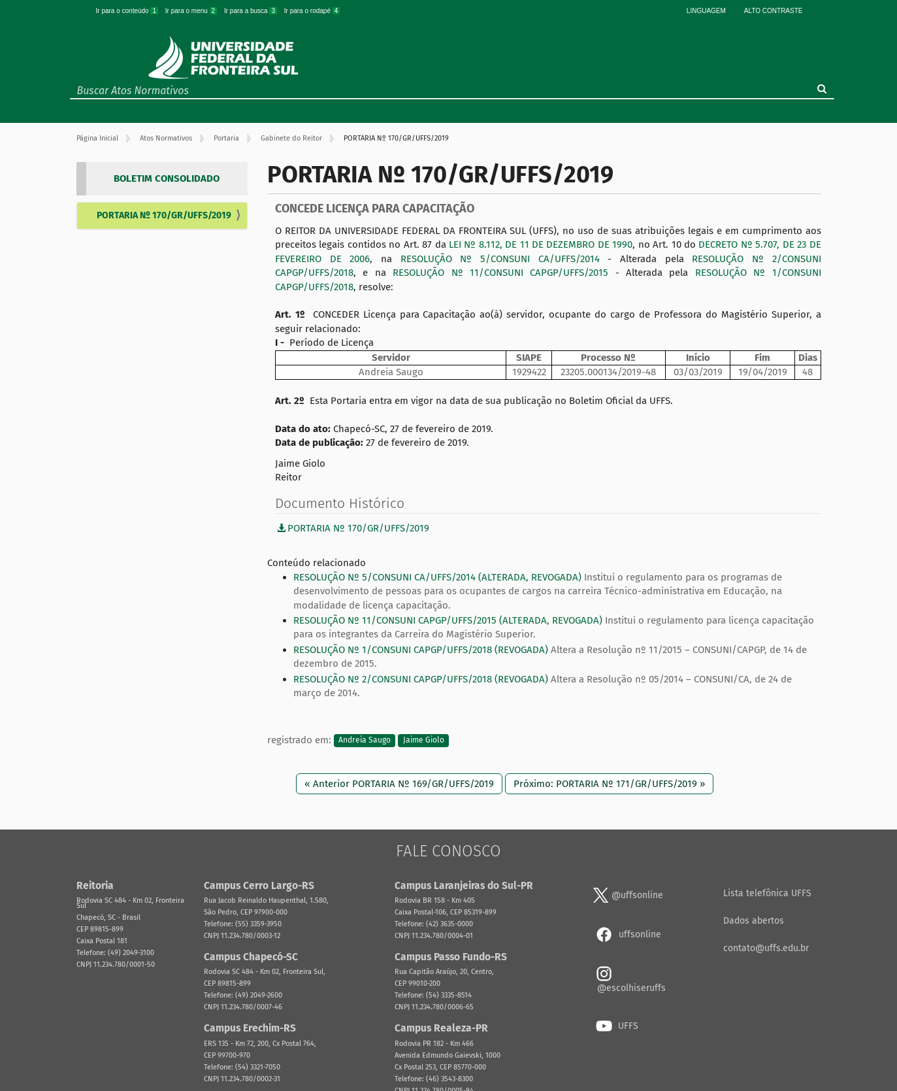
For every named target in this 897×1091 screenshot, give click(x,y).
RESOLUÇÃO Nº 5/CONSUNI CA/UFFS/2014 (500, 259)
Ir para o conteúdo (128, 10)
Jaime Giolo (423, 740)
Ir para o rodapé (312, 10)
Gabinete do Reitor (291, 138)
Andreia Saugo (364, 740)
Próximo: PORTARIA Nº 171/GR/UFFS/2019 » (609, 784)
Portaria (226, 138)
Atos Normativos (166, 138)
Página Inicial (97, 138)
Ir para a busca (251, 10)
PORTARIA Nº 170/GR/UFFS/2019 (164, 215)
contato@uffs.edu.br (766, 948)
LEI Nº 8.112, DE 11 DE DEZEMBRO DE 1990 (540, 244)
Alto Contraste (773, 10)
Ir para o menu (192, 10)
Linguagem (706, 10)
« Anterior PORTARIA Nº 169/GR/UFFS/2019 (399, 784)
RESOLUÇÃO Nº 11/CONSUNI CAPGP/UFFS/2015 (500, 272)
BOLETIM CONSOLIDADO (167, 178)
